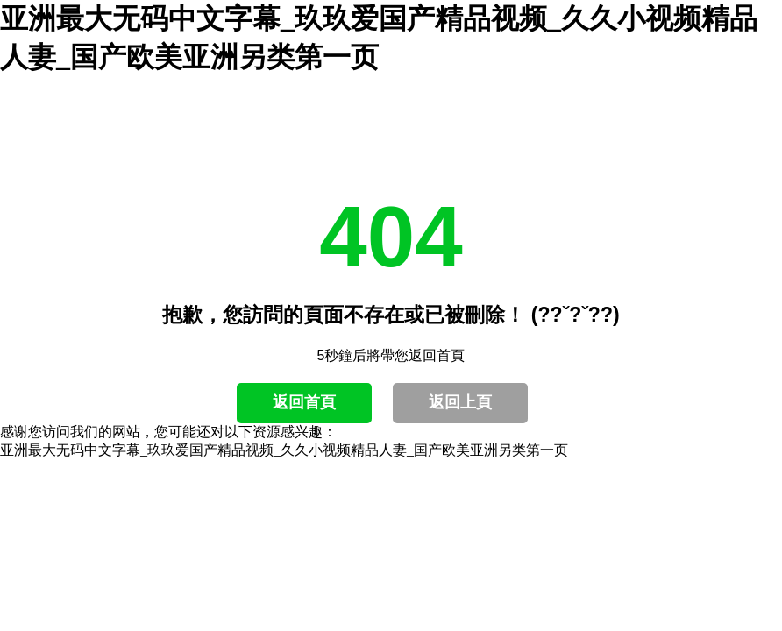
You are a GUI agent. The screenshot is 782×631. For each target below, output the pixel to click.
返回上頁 (460, 402)
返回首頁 (304, 402)
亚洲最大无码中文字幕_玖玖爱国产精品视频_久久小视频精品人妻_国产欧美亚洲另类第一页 (284, 450)
